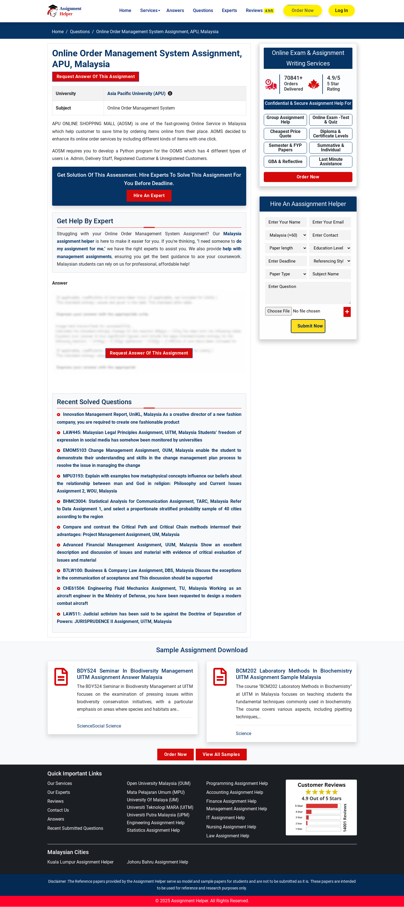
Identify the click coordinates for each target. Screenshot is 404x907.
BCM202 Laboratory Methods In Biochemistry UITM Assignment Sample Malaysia (294, 674)
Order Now (302, 10)
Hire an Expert (149, 195)
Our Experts (58, 792)
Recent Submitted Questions (75, 828)
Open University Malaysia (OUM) (159, 783)
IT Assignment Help (225, 818)
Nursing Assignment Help (231, 827)
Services (149, 10)
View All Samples (223, 754)
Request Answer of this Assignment (96, 76)
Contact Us (58, 810)
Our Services (59, 783)
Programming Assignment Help (237, 783)
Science (84, 726)
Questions (203, 10)
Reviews (260, 10)
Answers (175, 10)
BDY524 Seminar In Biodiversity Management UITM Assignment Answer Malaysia (135, 674)
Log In (341, 10)
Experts (229, 10)
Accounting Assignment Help (234, 792)
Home (125, 10)
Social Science (106, 726)
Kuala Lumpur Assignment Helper (80, 862)
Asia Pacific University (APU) (136, 93)
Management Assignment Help (236, 809)
